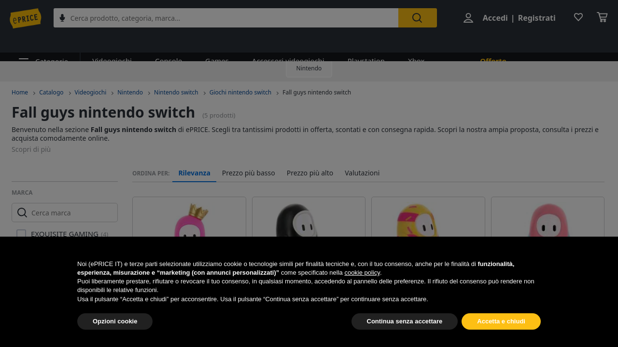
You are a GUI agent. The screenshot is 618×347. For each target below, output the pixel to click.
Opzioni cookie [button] (115, 321)
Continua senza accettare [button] (405, 321)
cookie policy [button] (361, 272)
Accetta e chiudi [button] (501, 321)
